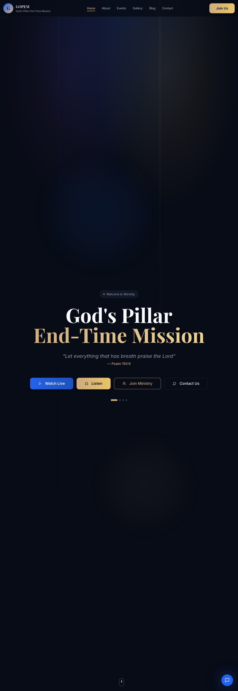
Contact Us (186, 383)
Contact (167, 8)
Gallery (138, 8)
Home (91, 8)
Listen (94, 383)
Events (121, 8)
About (106, 8)
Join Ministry (137, 383)
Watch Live (51, 383)
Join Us (222, 8)
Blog (152, 8)
